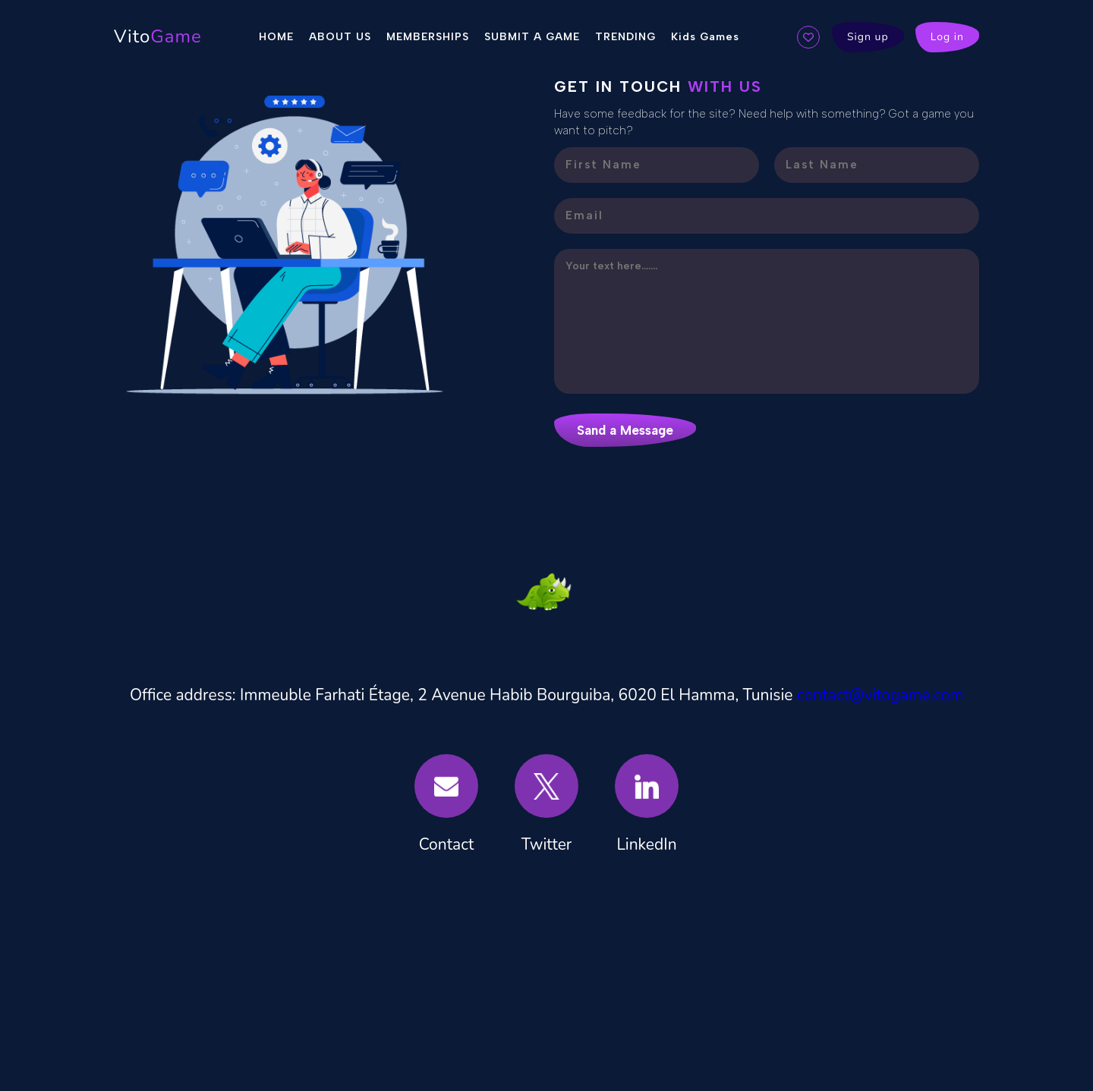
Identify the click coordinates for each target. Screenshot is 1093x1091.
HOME (276, 36)
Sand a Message (625, 430)
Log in (947, 37)
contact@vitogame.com (880, 695)
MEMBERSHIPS (427, 36)
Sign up (868, 37)
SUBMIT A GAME (532, 36)
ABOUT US (340, 36)
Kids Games (705, 36)
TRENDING (625, 36)
